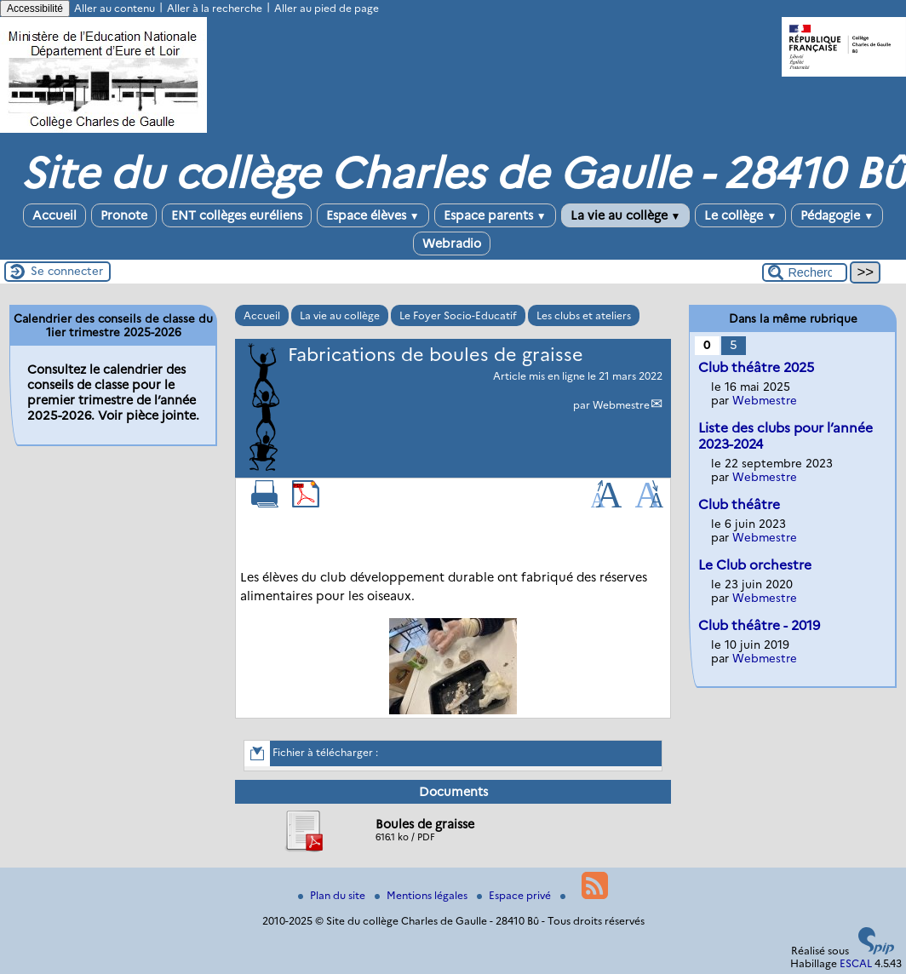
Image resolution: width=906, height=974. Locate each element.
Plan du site (333, 895)
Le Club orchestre (754, 565)
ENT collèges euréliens (236, 215)
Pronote (123, 215)
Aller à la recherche (214, 8)
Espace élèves (373, 215)
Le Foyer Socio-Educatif (458, 315)
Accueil (54, 215)
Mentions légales (422, 895)
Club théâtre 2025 (756, 367)
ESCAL (856, 963)
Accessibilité (35, 8)
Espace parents (495, 215)
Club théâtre (739, 504)
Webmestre (621, 404)
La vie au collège (626, 215)
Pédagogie (837, 215)
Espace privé (515, 895)
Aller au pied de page (326, 8)
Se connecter (67, 271)
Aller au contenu (114, 8)
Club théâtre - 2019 (759, 625)
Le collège (740, 215)
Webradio (451, 243)
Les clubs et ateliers (583, 315)
